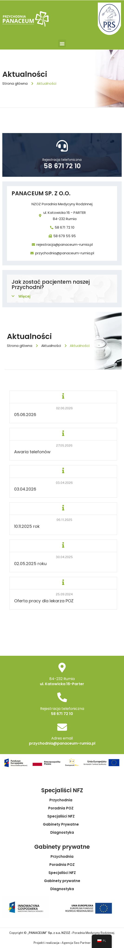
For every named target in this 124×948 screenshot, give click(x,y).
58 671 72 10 (62, 166)
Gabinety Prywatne (62, 824)
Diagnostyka (62, 832)
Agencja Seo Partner (76, 943)
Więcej (24, 296)
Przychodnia (62, 800)
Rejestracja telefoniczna (62, 159)
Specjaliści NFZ (62, 816)
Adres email (62, 738)
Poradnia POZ (62, 808)
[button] (62, 43)
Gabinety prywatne (62, 881)
